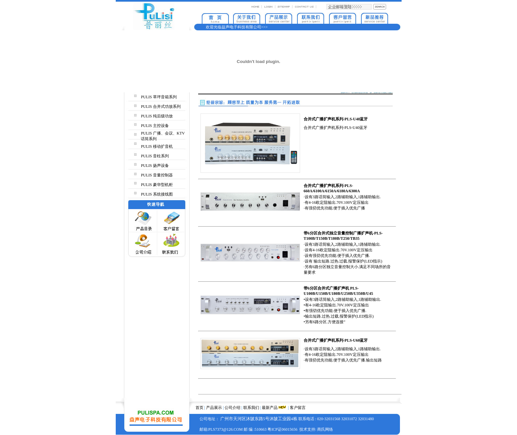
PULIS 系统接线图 (156, 194)
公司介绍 (232, 407)
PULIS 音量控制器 (156, 175)
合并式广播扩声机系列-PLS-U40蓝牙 (335, 127)
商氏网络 (325, 429)
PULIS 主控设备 (154, 125)
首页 (199, 407)
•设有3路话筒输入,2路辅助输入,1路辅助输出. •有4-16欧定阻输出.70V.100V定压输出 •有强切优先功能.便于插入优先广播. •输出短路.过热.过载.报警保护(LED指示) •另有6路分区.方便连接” (342, 310)
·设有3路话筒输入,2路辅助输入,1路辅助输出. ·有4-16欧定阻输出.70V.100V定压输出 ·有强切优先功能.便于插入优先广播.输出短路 (343, 354)
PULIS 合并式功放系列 (160, 106)
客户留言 (298, 407)
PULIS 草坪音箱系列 (158, 97)
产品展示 (214, 407)
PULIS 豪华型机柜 (156, 184)
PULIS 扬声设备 (154, 165)
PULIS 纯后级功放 (156, 116)
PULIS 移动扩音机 (156, 146)
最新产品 (270, 407)
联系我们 (251, 407)
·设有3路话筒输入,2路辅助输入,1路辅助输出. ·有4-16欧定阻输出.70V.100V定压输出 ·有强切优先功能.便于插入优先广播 (342, 202)
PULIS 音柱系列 (154, 156)
